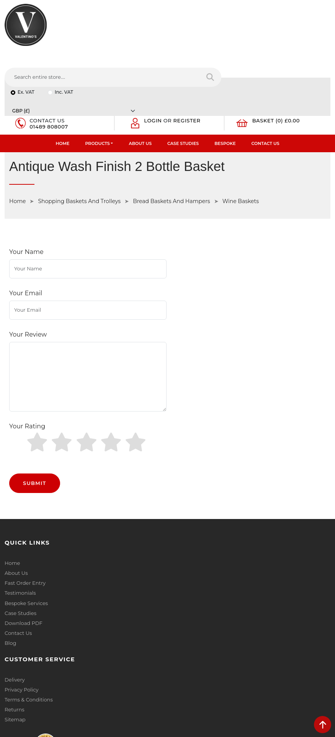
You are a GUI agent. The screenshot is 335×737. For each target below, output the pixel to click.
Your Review (28, 252)
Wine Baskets (240, 148)
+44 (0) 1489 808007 (40, 659)
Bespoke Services (26, 492)
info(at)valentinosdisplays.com (52, 627)
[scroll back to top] (322, 724)
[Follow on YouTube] (53, 676)
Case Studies (183, 90)
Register (187, 67)
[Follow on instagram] (82, 676)
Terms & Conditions (196, 472)
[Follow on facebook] (11, 676)
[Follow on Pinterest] (68, 676)
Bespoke (224, 90)
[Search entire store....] (212, 34)
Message (183, 646)
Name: (180, 579)
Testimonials (20, 482)
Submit (34, 372)
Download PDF (23, 512)
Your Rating (27, 329)
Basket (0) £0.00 (277, 67)
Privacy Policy (189, 462)
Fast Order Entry (25, 472)
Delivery (182, 452)
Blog (10, 532)
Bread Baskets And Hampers (171, 148)
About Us (140, 90)
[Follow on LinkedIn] (39, 676)
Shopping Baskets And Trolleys (79, 148)
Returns (182, 482)
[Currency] (261, 55)
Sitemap (182, 492)
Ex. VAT (26, 55)
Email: (180, 613)
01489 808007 (49, 73)
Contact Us (265, 90)
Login (153, 67)
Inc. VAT (64, 55)
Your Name (26, 198)
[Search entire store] (319, 34)
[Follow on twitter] (25, 676)
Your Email (25, 225)
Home (62, 90)
